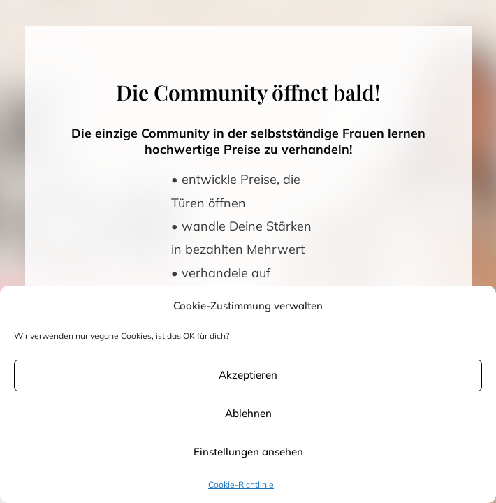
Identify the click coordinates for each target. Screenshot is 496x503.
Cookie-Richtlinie (241, 484)
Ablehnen (248, 413)
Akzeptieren (248, 374)
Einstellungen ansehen (248, 451)
